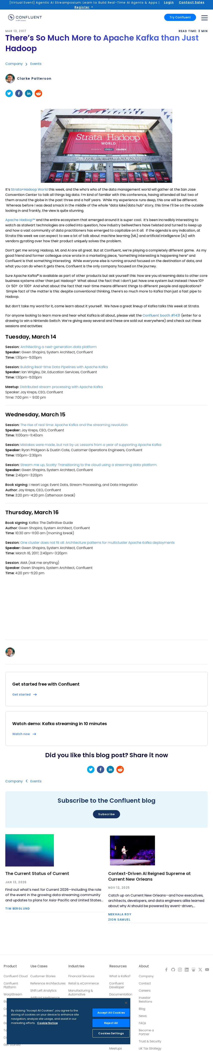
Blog (142, 1009)
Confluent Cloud (16, 976)
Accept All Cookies (111, 1013)
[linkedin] (28, 93)
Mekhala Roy (119, 914)
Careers (144, 990)
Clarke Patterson (34, 79)
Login (169, 2)
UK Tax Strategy (150, 1048)
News (143, 1016)
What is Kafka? (119, 976)
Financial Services (81, 976)
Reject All (111, 1023)
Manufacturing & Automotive (80, 992)
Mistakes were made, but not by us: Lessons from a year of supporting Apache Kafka (90, 444)
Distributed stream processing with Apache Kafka (61, 386)
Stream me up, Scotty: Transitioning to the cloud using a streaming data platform (88, 464)
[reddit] (38, 93)
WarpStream (13, 994)
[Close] (126, 1003)
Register (82, 7)
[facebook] (19, 93)
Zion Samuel (119, 919)
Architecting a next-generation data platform (58, 346)
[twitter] (9, 93)
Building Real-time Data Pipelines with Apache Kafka (64, 367)
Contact (145, 983)
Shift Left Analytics (43, 990)
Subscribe (106, 814)
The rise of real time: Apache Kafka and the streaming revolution (74, 424)
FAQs (142, 1023)
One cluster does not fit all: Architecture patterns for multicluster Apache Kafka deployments (97, 542)
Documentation (120, 994)
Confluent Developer (116, 985)
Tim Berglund (17, 908)
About (144, 966)
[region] (68, 1021)
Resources (118, 966)
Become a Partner (146, 1032)
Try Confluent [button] (180, 17)
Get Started (12, 1045)
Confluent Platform (11, 985)
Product (10, 966)
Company (14, 63)
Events (35, 63)
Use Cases (39, 966)
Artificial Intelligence (45, 998)
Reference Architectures (48, 983)
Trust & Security (150, 1041)
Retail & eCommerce (83, 983)
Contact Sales (192, 2)
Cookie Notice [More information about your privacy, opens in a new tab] (47, 1023)
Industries (76, 966)
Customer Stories (43, 976)
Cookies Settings (111, 1033)
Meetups (115, 1048)
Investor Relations (145, 1000)
